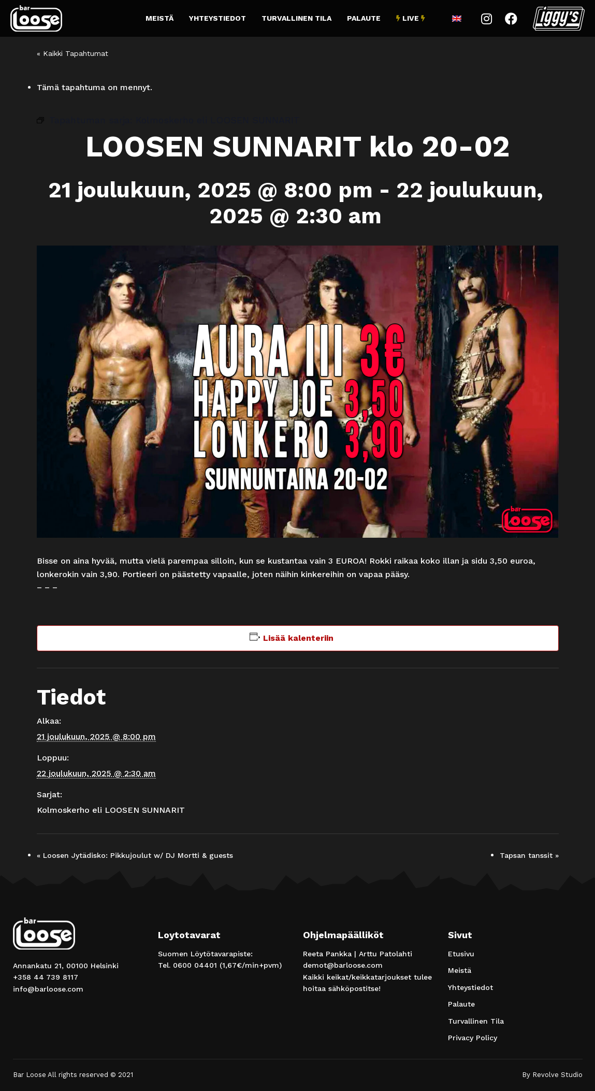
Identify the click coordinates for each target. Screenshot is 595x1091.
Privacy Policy (472, 1037)
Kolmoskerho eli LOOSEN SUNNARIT (111, 810)
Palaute (364, 18)
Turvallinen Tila (296, 18)
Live (410, 18)
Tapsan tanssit (529, 855)
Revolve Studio (557, 1075)
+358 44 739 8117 (45, 977)
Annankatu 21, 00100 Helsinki (66, 965)
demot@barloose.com (343, 965)
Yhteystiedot (217, 18)
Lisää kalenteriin (298, 638)
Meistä (159, 18)
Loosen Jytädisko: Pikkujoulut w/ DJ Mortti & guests (135, 855)
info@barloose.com (48, 989)
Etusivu (461, 954)
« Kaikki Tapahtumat (72, 53)
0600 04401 (195, 965)
